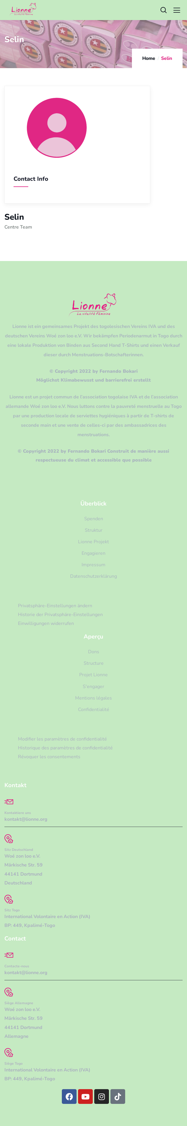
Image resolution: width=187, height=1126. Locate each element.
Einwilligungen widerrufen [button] (46, 623)
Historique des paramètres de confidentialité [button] (65, 748)
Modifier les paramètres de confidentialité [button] (62, 739)
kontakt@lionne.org (25, 819)
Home (148, 58)
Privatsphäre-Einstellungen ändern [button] (55, 606)
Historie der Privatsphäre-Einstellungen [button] (60, 614)
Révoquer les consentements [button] (49, 757)
